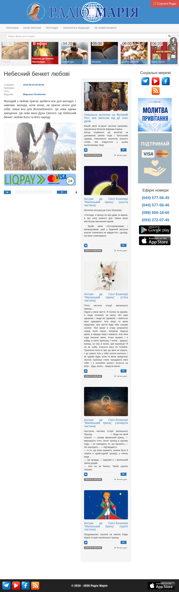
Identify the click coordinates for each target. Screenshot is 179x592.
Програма (12, 28)
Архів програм (32, 28)
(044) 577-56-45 (155, 198)
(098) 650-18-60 (155, 212)
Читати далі (120, 155)
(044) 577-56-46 (155, 205)
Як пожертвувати (105, 28)
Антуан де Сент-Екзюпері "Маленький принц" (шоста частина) (106, 202)
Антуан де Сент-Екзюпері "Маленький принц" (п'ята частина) (106, 297)
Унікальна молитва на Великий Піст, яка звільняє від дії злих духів (106, 118)
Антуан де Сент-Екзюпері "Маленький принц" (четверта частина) (106, 423)
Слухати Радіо (164, 3)
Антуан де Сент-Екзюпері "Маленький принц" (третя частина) (106, 526)
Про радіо (52, 28)
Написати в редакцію (76, 28)
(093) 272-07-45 (155, 220)
